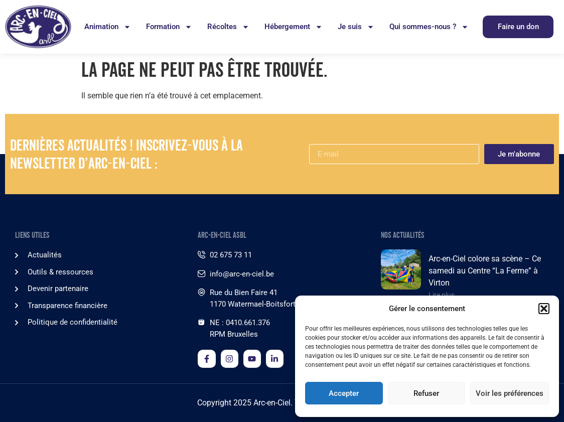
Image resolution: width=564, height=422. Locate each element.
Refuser (426, 393)
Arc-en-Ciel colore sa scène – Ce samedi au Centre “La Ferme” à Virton (485, 271)
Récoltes (228, 27)
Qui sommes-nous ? (429, 27)
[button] (544, 309)
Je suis (356, 27)
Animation (107, 27)
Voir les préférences (509, 393)
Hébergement (293, 27)
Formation (169, 27)
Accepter (344, 393)
